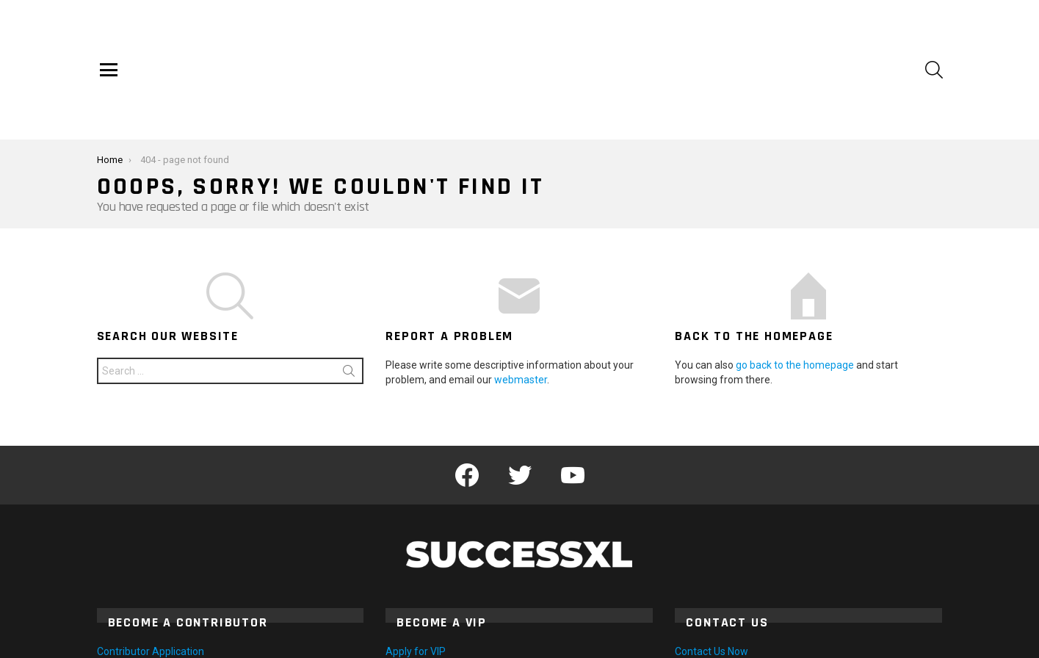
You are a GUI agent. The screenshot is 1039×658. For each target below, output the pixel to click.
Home (719, 640)
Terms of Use (841, 640)
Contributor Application (150, 584)
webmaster (520, 312)
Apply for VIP (415, 584)
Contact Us (772, 640)
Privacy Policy (914, 640)
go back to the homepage (795, 297)
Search (348, 306)
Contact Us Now (711, 584)
